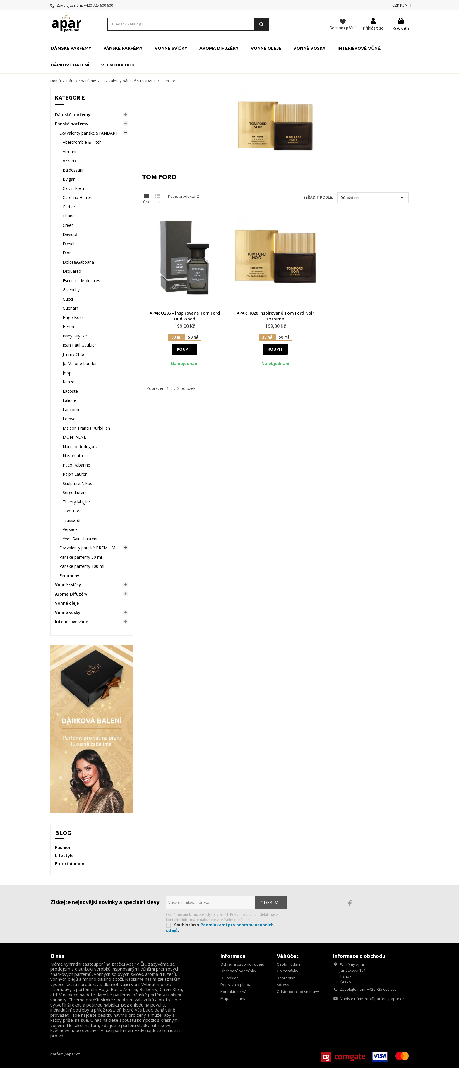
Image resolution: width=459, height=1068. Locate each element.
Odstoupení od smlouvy (298, 991)
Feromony (69, 575)
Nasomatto (74, 455)
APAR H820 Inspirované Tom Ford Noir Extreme (275, 316)
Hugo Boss (73, 317)
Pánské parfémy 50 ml (80, 557)
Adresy (283, 984)
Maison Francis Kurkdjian (86, 428)
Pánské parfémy (123, 48)
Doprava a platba (235, 984)
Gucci (68, 299)
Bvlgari (69, 179)
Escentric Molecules (81, 280)
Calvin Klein (73, 188)
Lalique (69, 400)
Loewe (69, 418)
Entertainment (70, 863)
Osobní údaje (289, 964)
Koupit (184, 349)
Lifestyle (64, 855)
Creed (68, 225)
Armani (69, 151)
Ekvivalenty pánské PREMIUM (87, 548)
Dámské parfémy (71, 48)
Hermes (70, 326)
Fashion (63, 847)
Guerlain (70, 308)
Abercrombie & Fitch (82, 142)
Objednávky (287, 970)
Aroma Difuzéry (219, 48)
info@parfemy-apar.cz (384, 998)
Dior (67, 253)
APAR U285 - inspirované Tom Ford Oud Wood (185, 316)
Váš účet (288, 956)
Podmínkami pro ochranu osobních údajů (220, 927)
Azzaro (69, 160)
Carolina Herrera (78, 197)
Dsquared (72, 271)
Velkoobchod (118, 64)
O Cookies (229, 977)
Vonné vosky (309, 48)
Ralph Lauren (75, 474)
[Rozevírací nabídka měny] (400, 5)
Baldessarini (74, 170)
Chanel (69, 216)
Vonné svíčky (171, 48)
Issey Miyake (75, 336)
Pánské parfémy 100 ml (81, 566)
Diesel (68, 243)
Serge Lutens (75, 492)
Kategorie (70, 97)
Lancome (72, 409)
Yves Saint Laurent (80, 538)
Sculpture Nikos (77, 483)
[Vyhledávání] (188, 24)
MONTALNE (74, 437)
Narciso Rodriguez (80, 446)
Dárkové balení (70, 64)
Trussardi (71, 520)
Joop (67, 373)
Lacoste (70, 391)
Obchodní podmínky (238, 970)
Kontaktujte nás (234, 991)
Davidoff (71, 234)
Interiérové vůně (359, 48)
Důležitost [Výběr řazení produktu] (372, 197)
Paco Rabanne (76, 465)
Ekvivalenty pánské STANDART (88, 133)
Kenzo (69, 382)
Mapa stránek (232, 998)
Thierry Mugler (76, 502)
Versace (70, 529)
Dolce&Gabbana (78, 262)
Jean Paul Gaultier (79, 345)
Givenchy (71, 289)
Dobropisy (286, 977)
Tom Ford (72, 511)
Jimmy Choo (74, 354)
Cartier (69, 207)
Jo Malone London (80, 363)
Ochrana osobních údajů (242, 964)
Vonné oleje (266, 48)
